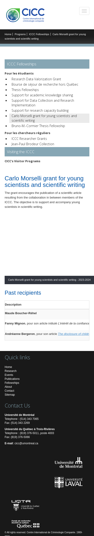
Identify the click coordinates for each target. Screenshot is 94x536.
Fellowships (12, 382)
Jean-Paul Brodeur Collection (33, 144)
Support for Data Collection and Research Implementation (43, 102)
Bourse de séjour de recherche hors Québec (45, 84)
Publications (12, 379)
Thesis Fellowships (25, 90)
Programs (20, 34)
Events (9, 375)
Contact (9, 390)
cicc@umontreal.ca (26, 443)
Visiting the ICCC (20, 151)
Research (10, 371)
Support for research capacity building (40, 110)
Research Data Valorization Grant (36, 79)
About (8, 386)
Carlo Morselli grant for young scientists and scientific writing (44, 118)
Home (8, 34)
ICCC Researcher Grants (29, 138)
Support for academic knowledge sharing (42, 95)
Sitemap (10, 394)
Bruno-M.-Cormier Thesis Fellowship (38, 126)
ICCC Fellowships (39, 34)
